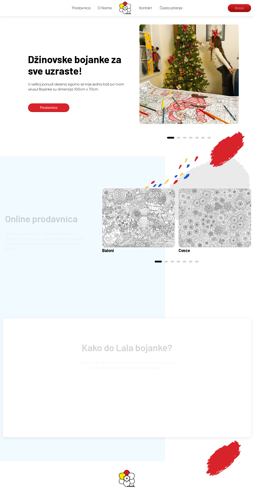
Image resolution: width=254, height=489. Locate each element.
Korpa (239, 8)
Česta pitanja (171, 8)
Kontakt (145, 8)
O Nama (105, 8)
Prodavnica (81, 8)
